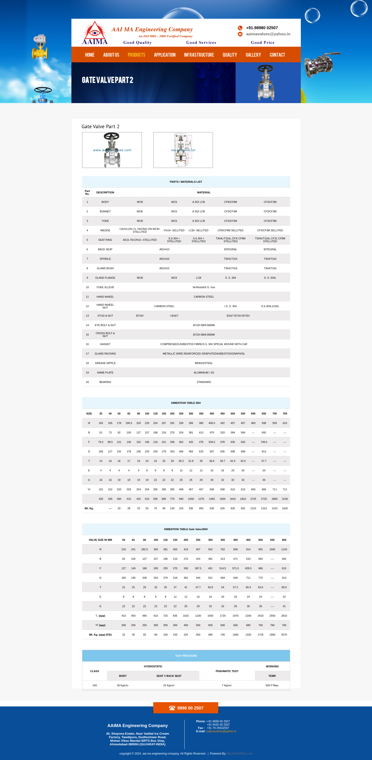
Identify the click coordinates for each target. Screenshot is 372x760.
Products (136, 54)
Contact (277, 54)
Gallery (253, 54)
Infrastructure (199, 54)
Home (90, 54)
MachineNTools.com (240, 753)
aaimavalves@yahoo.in (268, 34)
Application (165, 54)
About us (111, 54)
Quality (230, 54)
